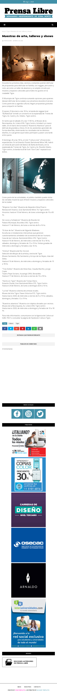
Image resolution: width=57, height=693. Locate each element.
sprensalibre (7, 40)
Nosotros (27, 687)
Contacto (37, 687)
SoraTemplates (20, 690)
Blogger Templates (43, 690)
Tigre (8, 31)
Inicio (3, 31)
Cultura (11, 323)
